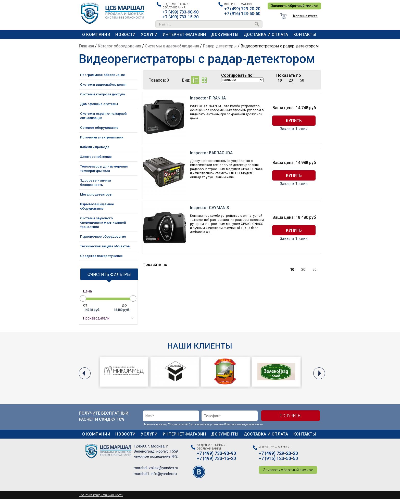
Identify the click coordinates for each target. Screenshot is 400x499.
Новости (125, 34)
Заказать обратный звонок (294, 6)
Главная (86, 46)
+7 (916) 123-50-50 (242, 13)
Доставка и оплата (266, 34)
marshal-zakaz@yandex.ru (156, 468)
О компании (96, 34)
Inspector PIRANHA (208, 98)
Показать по (288, 75)
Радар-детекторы (220, 46)
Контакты (304, 34)
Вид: (186, 80)
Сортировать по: (237, 75)
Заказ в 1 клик (294, 129)
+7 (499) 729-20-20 (242, 8)
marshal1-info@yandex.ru (155, 473)
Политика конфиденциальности (101, 495)
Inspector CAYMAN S (209, 207)
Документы (225, 34)
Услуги (149, 34)
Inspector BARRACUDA (211, 152)
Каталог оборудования (119, 46)
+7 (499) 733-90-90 (180, 12)
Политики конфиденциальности (243, 424)
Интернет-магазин (184, 34)
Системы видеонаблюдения (172, 46)
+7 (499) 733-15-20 (180, 17)
